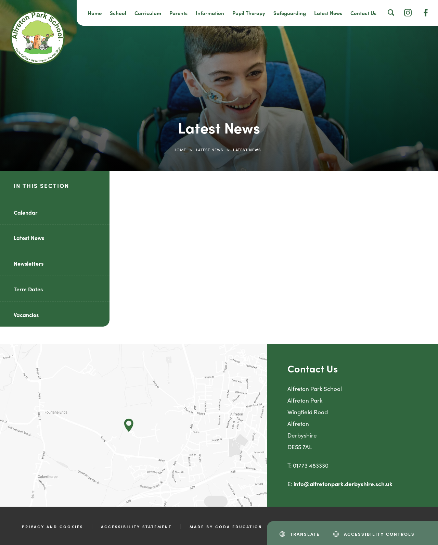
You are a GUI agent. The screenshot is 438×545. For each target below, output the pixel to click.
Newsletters (28, 263)
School (118, 12)
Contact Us (363, 12)
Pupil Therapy (248, 12)
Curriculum (147, 12)
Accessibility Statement (136, 526)
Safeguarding (289, 12)
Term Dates (28, 289)
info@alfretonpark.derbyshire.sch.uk (343, 484)
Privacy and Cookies (52, 526)
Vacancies (26, 314)
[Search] (391, 12)
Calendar (26, 212)
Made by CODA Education (226, 526)
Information (210, 12)
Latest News (328, 12)
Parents (178, 12)
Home (95, 12)
